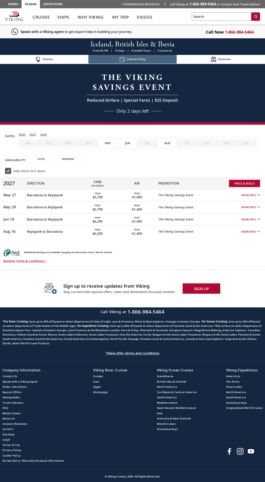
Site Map (8, 434)
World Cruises (166, 424)
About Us (8, 418)
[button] (250, 195)
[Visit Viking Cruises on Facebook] (229, 451)
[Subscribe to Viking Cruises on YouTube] (251, 451)
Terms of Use (11, 445)
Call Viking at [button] (215, 3)
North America (167, 387)
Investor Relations (14, 424)
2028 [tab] (43, 135)
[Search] (255, 16)
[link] (41, 18)
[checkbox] (108, 143)
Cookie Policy (11, 455)
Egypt (97, 387)
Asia (96, 381)
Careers (7, 429)
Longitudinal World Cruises (244, 408)
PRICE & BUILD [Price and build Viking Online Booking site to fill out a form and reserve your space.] (244, 183)
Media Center (11, 413)
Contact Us (9, 376)
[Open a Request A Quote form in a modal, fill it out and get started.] (132, 93)
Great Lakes (234, 387)
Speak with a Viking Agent (19, 381)
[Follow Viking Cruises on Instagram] (240, 451)
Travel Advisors (12, 403)
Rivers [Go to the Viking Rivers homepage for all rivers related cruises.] (13, 4)
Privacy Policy (12, 450)
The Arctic (233, 381)
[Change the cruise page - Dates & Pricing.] (132, 59)
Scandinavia (165, 376)
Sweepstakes (11, 397)
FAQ (5, 408)
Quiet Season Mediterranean (176, 408)
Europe (98, 376)
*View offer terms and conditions (133, 353)
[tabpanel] (132, 206)
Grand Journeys (167, 429)
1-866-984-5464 (239, 32)
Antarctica (233, 376)
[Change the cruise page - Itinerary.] (44, 59)
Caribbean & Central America (177, 392)
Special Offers (12, 392)
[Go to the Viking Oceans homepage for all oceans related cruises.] (14, 16)
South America (167, 397)
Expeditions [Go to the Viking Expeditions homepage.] (52, 4)
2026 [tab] (22, 135)
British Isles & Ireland (171, 381)
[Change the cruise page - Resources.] (221, 59)
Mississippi (100, 392)
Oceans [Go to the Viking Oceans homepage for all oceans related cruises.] (31, 4)
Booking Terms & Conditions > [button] (24, 261)
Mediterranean (167, 403)
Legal (6, 439)
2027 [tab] (32, 135)
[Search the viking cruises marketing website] (221, 16)
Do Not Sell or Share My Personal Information (33, 461)
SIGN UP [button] (201, 288)
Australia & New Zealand (174, 418)
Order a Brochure (14, 387)
